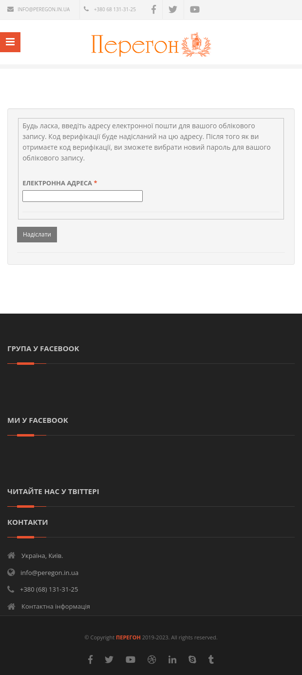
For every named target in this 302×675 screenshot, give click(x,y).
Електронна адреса (59, 183)
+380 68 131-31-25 (115, 9)
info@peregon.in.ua (44, 9)
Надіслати (37, 234)
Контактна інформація (55, 606)
